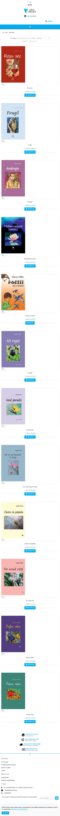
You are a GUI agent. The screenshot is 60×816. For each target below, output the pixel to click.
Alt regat (30, 373)
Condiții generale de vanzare (8, 764)
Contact (3, 770)
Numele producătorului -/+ (24, 38)
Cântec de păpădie (30, 543)
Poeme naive (30, 714)
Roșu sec (30, 88)
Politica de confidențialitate (8, 780)
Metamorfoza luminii (30, 259)
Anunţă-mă (30, 323)
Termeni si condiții (5, 767)
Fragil (30, 145)
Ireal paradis (30, 430)
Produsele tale (5, 777)
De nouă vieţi (30, 600)
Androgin (30, 202)
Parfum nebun (30, 657)
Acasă (6, 32)
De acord (5, 812)
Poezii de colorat (30, 315)
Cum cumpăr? (4, 762)
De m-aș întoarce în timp (30, 486)
